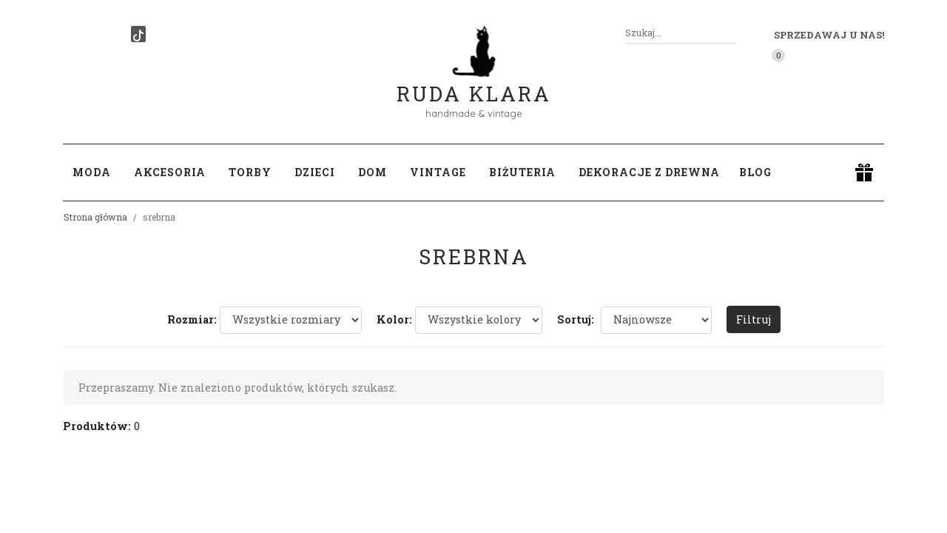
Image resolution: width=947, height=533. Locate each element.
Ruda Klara (474, 82)
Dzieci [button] (314, 172)
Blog (755, 172)
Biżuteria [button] (522, 172)
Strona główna (95, 217)
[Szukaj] (730, 33)
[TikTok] (138, 34)
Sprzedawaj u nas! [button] (829, 34)
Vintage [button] (438, 172)
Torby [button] (250, 172)
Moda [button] (92, 172)
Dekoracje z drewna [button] (649, 172)
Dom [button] (372, 172)
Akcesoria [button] (170, 172)
